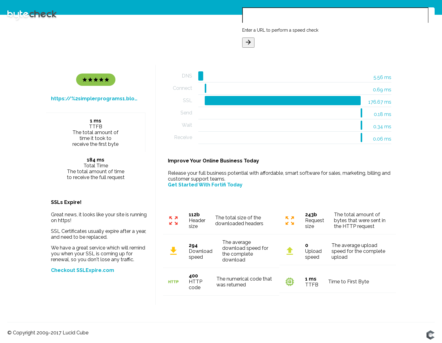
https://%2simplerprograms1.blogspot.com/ (96, 99)
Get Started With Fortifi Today (205, 185)
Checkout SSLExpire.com (82, 270)
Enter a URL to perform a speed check (280, 30)
